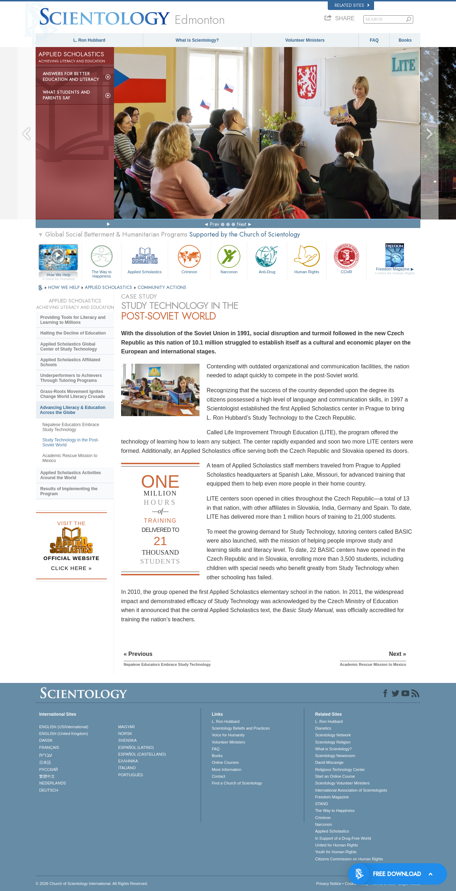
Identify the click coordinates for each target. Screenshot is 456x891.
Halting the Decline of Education (73, 333)
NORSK (125, 733)
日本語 (45, 762)
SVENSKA (127, 740)
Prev (214, 224)
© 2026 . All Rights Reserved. (92, 883)
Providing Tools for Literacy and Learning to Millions (72, 320)
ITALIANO (127, 768)
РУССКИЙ (48, 769)
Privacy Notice (328, 883)
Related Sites (352, 5)
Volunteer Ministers (305, 40)
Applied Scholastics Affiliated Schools (70, 362)
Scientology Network (333, 735)
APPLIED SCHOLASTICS (109, 287)
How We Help (58, 275)
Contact (218, 776)
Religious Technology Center (340, 769)
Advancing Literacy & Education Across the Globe (72, 410)
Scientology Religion (333, 742)
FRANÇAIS (49, 747)
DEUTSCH (48, 790)
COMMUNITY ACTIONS (162, 287)
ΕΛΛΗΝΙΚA (128, 761)
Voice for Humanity (228, 735)
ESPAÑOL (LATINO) (136, 747)
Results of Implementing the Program (69, 491)
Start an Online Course (335, 776)
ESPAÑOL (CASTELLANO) (142, 754)
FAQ (374, 40)
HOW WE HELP (64, 287)
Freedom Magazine (395, 271)
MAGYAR (126, 727)
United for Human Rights (336, 845)
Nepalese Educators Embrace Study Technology (70, 427)
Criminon (189, 258)
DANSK (46, 740)
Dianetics (323, 728)
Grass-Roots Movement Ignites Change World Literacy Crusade (72, 394)
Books (405, 40)
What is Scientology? (197, 40)
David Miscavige (329, 762)
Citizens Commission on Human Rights (349, 859)
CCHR (346, 258)
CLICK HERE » (71, 568)
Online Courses (225, 762)
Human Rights (307, 258)
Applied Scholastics (144, 258)
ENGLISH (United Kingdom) (63, 733)
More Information (226, 769)
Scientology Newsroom (335, 755)
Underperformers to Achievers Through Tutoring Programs (71, 378)
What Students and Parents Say (66, 95)
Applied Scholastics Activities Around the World (70, 475)
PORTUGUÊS (130, 775)
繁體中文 (47, 776)
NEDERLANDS (52, 783)
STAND (321, 804)
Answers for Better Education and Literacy (71, 77)
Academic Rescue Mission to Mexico (69, 458)
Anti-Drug (267, 258)
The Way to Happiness (101, 260)
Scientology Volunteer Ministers (342, 783)
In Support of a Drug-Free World (343, 838)
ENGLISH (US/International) (63, 727)
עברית (45, 755)
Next (241, 224)
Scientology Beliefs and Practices (241, 728)
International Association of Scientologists (351, 790)
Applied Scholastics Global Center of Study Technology (68, 347)
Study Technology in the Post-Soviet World (70, 442)
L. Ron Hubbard (89, 40)
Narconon (229, 258)
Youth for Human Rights (335, 852)
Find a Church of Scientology (237, 783)
